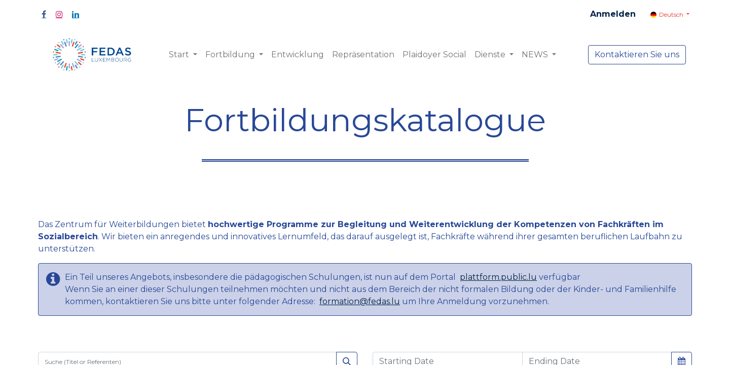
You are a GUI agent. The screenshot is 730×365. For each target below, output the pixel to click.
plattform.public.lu (498, 277)
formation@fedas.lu (359, 301)
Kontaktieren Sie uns (637, 54)
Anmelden (613, 14)
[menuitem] (297, 55)
